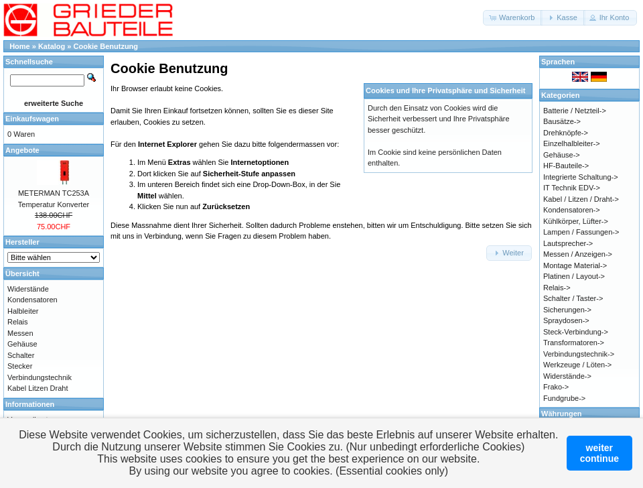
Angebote (22, 150)
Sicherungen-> (567, 310)
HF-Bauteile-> (566, 166)
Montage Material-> (575, 265)
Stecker (19, 366)
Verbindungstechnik (39, 377)
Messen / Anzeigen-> (577, 254)
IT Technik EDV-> (571, 188)
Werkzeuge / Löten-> (577, 365)
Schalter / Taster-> (573, 298)
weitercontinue (599, 453)
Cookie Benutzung (106, 46)
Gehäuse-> (561, 155)
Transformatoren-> (573, 343)
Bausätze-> (562, 121)
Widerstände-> (567, 376)
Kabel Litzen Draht (37, 388)
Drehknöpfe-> (565, 133)
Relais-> (557, 288)
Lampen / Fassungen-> (581, 232)
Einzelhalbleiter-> (571, 143)
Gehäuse (22, 344)
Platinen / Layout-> (574, 276)
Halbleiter (22, 311)
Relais (17, 322)
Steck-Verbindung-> (575, 332)
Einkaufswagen (32, 119)
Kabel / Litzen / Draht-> (581, 199)
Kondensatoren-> (571, 210)
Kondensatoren (32, 300)
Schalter (20, 355)
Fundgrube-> (564, 398)
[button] (513, 17)
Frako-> (556, 387)
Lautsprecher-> (568, 243)
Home (19, 46)
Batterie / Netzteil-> (574, 111)
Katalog (51, 46)
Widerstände (28, 289)
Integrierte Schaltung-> (580, 177)
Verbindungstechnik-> (578, 354)
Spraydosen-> (566, 320)
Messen (20, 333)
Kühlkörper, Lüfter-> (575, 221)
